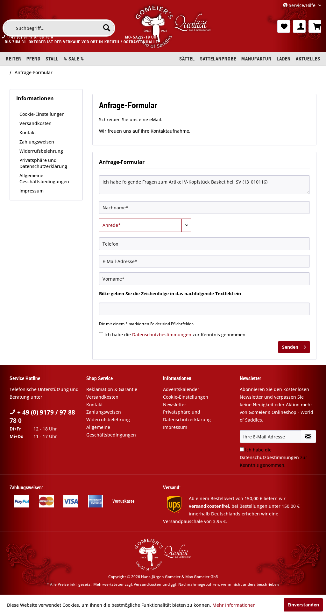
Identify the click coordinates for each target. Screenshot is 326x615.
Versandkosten (35, 123)
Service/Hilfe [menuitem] (300, 5)
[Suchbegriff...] (59, 28)
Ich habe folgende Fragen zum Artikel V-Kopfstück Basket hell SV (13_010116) (204, 184)
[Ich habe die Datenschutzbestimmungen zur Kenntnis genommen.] (101, 334)
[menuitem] (59, 28)
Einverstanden (303, 605)
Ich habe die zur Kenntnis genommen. (175, 335)
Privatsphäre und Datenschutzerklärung (43, 163)
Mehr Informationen (234, 605)
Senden (294, 346)
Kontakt (27, 132)
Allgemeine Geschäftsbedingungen (44, 178)
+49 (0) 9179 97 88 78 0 (31, 40)
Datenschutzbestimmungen (161, 335)
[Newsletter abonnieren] (308, 436)
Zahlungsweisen (36, 142)
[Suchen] (106, 27)
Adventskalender (181, 389)
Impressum (31, 191)
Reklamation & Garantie (111, 389)
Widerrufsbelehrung (41, 151)
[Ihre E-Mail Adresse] (270, 436)
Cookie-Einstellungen (42, 114)
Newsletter (174, 405)
